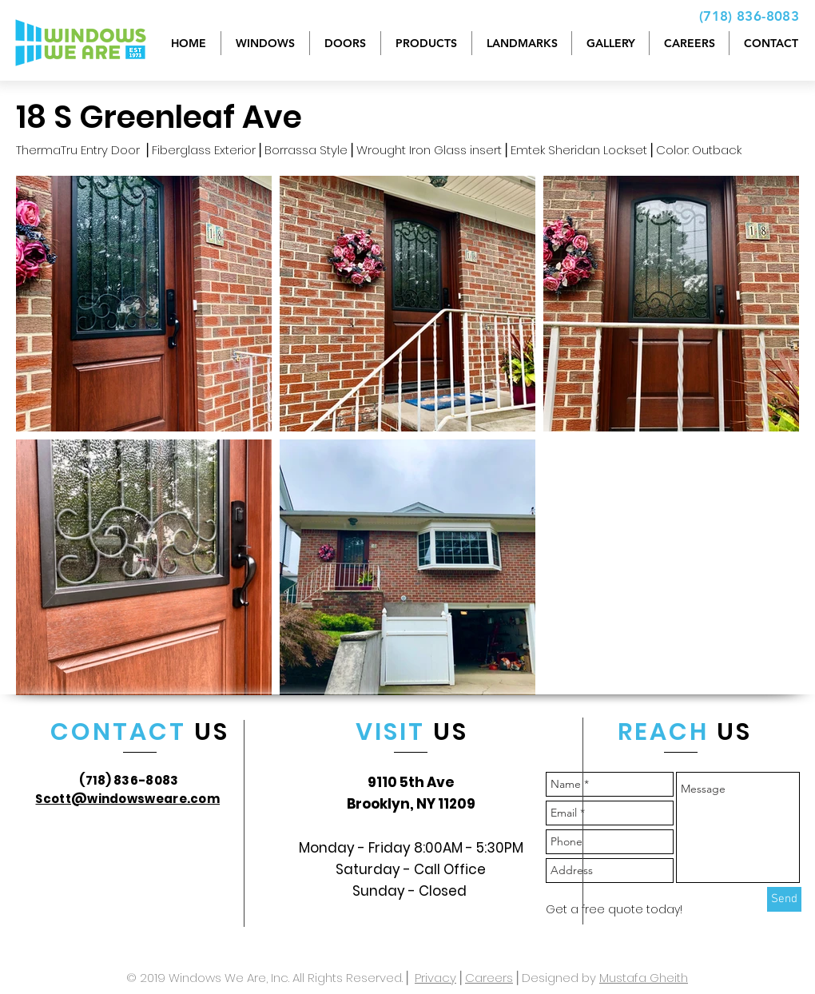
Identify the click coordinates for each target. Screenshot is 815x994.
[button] (426, 43)
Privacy (435, 977)
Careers (489, 977)
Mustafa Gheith (643, 977)
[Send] (784, 899)
